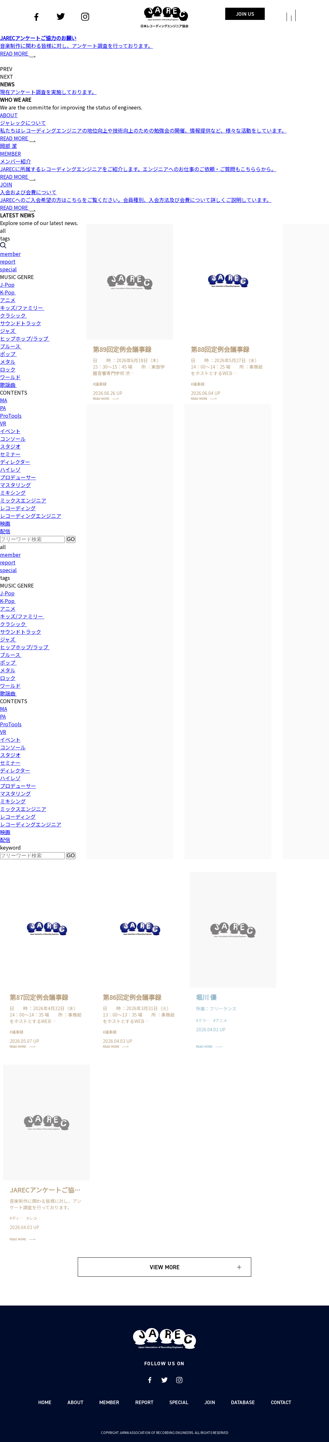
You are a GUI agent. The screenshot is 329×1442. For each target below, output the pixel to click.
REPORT (144, 1402)
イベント (10, 431)
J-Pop (7, 284)
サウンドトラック (20, 323)
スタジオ (10, 446)
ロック (7, 369)
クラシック (13, 315)
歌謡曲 (8, 385)
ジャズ (8, 331)
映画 (5, 523)
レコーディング (18, 508)
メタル (7, 361)
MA (3, 400)
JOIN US (245, 14)
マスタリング (15, 485)
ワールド (10, 377)
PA (3, 408)
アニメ (7, 300)
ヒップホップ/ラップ (24, 338)
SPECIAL (178, 1402)
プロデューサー (18, 477)
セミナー (10, 454)
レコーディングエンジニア (30, 516)
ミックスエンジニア (23, 500)
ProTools (11, 415)
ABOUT (75, 1402)
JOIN (209, 1402)
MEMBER (109, 1402)
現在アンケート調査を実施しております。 (48, 92)
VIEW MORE (165, 1267)
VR (3, 423)
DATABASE (243, 1402)
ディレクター (15, 462)
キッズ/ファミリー (22, 307)
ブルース (11, 346)
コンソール (13, 438)
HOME (44, 1402)
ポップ (8, 354)
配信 (5, 531)
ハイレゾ (10, 469)
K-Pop (8, 292)
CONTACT (281, 1402)
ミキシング (13, 492)
